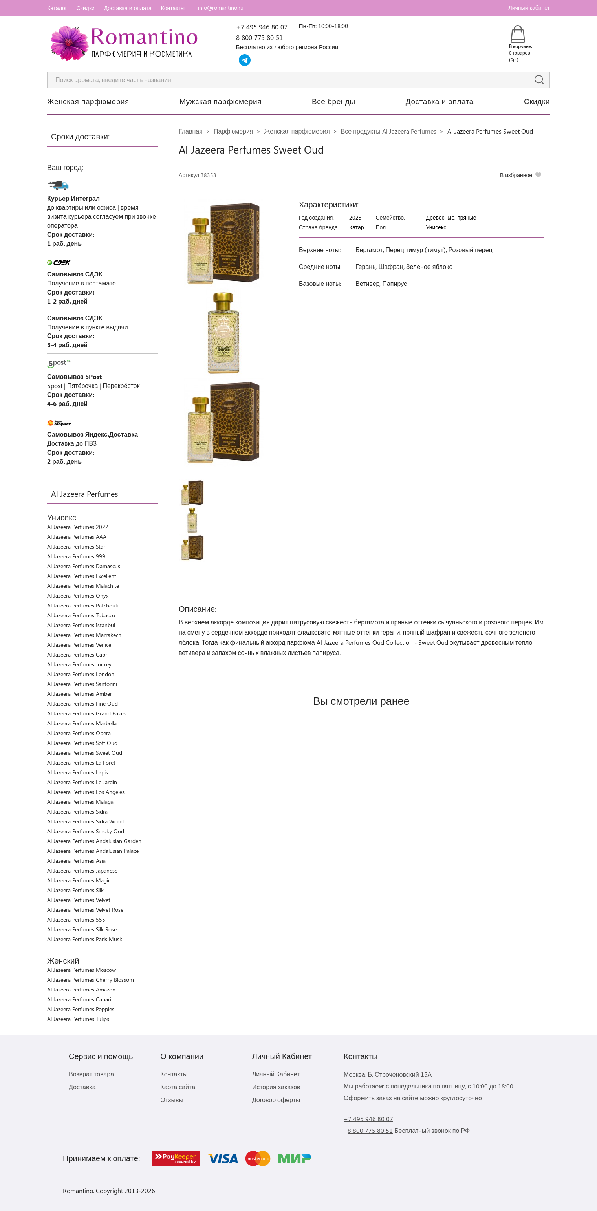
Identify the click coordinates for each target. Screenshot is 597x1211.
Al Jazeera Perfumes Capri (77, 654)
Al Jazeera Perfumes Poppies (80, 1009)
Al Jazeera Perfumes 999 (76, 556)
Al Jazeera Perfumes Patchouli (82, 605)
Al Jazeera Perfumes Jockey (79, 664)
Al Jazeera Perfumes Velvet (78, 900)
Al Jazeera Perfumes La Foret (81, 762)
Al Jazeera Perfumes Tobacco (81, 615)
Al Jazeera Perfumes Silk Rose (82, 929)
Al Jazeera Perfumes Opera (79, 733)
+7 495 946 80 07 (262, 26)
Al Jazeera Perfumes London (80, 674)
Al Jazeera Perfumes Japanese (82, 870)
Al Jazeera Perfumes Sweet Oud (84, 752)
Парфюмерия (233, 131)
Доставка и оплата (128, 8)
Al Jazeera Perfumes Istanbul (81, 625)
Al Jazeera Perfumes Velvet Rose (85, 909)
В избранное (516, 175)
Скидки (86, 8)
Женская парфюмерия (88, 101)
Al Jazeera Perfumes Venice (79, 644)
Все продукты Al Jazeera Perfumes (388, 131)
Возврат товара (91, 1074)
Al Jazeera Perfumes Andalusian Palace (93, 850)
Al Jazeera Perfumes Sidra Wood (85, 821)
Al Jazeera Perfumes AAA (76, 536)
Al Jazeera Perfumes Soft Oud (82, 742)
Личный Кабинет (276, 1074)
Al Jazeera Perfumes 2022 (77, 526)
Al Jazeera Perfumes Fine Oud (82, 703)
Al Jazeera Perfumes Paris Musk (84, 939)
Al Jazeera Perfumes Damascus (83, 566)
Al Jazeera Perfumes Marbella (82, 723)
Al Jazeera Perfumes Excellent (81, 576)
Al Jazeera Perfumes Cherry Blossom (90, 979)
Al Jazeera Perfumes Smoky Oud (85, 831)
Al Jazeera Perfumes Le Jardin (82, 782)
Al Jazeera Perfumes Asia (76, 860)
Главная (191, 131)
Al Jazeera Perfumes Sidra (77, 811)
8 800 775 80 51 (259, 37)
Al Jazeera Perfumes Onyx (77, 595)
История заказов (276, 1087)
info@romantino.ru (221, 7)
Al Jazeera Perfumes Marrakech (84, 634)
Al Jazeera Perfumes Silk (75, 890)
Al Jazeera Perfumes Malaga (80, 801)
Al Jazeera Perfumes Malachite (83, 585)
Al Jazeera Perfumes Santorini (82, 684)
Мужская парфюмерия (220, 101)
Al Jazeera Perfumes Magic (78, 880)
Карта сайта (177, 1087)
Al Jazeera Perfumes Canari (79, 999)
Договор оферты (276, 1100)
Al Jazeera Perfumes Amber (79, 693)
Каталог (57, 8)
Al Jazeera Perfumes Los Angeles (86, 792)
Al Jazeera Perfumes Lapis (77, 772)
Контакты (173, 8)
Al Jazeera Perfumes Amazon (81, 989)
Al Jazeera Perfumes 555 (76, 919)
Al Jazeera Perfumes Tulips (78, 1019)
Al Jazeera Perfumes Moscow (81, 969)
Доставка (82, 1087)
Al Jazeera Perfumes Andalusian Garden (94, 841)
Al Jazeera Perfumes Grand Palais (86, 713)
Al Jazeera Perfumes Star (76, 546)
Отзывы (171, 1100)
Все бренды (333, 101)
